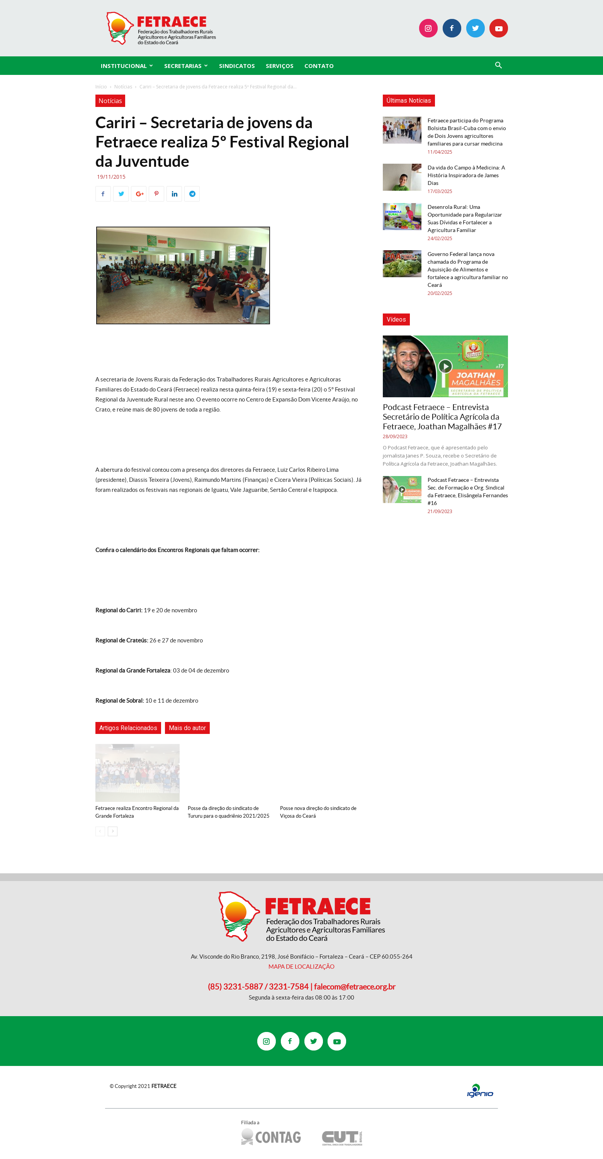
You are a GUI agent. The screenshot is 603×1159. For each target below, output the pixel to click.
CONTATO (319, 65)
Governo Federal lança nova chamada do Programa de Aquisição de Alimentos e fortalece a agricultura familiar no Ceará (468, 269)
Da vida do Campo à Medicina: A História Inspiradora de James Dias (466, 175)
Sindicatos (237, 65)
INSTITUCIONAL (127, 65)
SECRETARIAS (186, 65)
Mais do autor (187, 728)
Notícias (123, 86)
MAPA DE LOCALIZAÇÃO (301, 966)
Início (101, 86)
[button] (498, 66)
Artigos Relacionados (128, 728)
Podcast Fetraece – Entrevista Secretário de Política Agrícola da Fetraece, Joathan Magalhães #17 (442, 417)
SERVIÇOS (280, 65)
